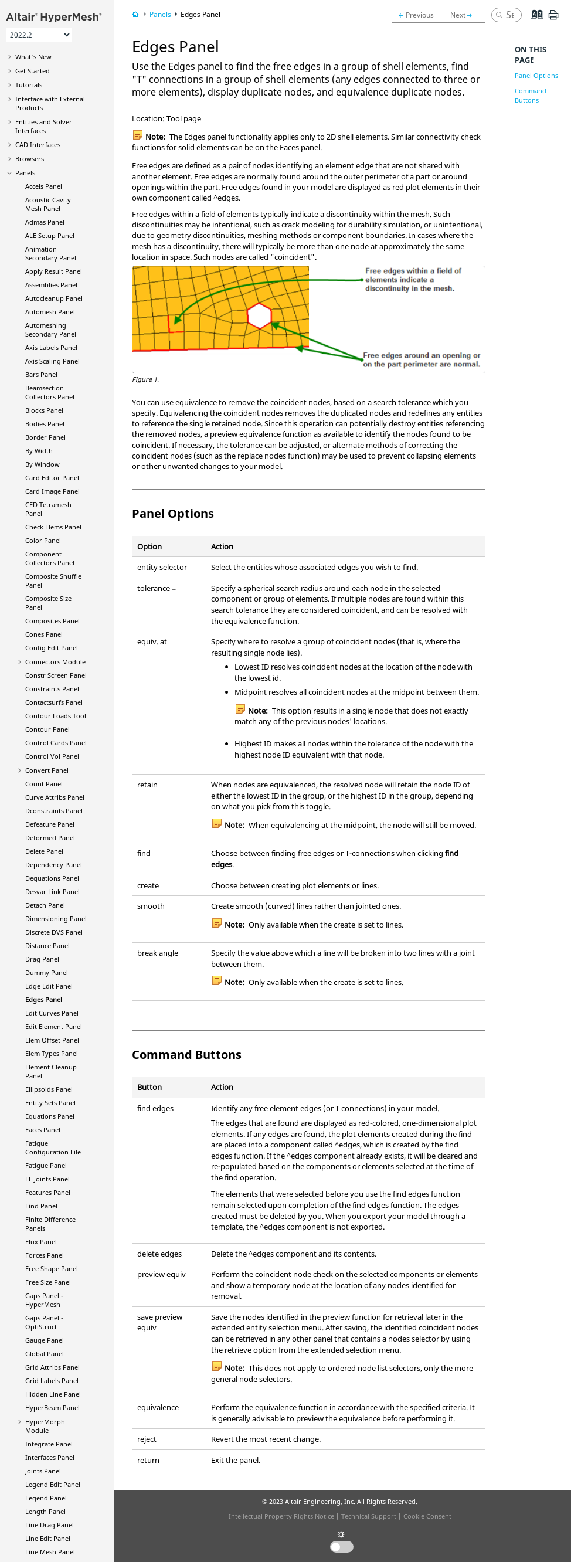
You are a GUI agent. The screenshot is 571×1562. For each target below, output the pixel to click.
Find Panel (41, 1205)
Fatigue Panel (46, 1165)
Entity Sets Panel (50, 1102)
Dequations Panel (52, 878)
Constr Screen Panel (56, 675)
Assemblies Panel (51, 284)
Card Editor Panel (52, 477)
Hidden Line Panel (53, 1394)
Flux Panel (41, 1241)
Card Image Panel (52, 491)
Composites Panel (52, 620)
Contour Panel (47, 729)
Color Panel (43, 540)
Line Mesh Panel (50, 1551)
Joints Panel (43, 1470)
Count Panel (44, 783)
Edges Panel (43, 999)
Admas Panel (44, 222)
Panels (25, 172)
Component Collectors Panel (49, 558)
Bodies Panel (44, 423)
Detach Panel (45, 905)
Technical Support (368, 1516)
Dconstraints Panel (54, 810)
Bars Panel (41, 374)
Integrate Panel (49, 1443)
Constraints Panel (52, 688)
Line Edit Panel (47, 1538)
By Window (42, 464)
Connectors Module (55, 661)
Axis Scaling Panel (52, 360)
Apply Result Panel (53, 271)
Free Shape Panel (51, 1268)
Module (45, 1426)
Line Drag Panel (49, 1524)
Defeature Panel (49, 824)
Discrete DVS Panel (54, 932)
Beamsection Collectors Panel (49, 392)
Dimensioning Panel (56, 918)
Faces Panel (42, 1129)
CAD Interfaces (37, 144)
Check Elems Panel (53, 526)
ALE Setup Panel (49, 235)
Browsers (29, 158)
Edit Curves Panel (52, 1012)
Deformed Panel (50, 837)
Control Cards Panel (56, 742)
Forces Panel (44, 1255)
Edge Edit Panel (49, 986)
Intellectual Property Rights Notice (281, 1516)
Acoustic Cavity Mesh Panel (48, 204)
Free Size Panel (48, 1282)
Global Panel (44, 1353)
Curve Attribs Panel (54, 797)
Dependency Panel (53, 864)
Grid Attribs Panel (52, 1367)
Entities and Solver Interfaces (43, 126)
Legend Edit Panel (52, 1484)
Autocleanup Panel (54, 298)
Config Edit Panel (51, 647)
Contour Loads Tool (55, 715)
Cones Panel (44, 634)
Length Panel (45, 1511)
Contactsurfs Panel (54, 702)
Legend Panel (46, 1497)
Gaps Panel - (44, 1300)
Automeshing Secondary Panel (50, 329)
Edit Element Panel (53, 1026)
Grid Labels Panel (52, 1380)
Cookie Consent (427, 1516)
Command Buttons (530, 95)
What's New (33, 56)
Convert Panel (47, 770)
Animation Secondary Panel (50, 253)
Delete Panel (44, 851)
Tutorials (28, 84)
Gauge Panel (44, 1340)
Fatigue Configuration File (53, 1147)
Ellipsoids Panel (49, 1089)
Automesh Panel (50, 311)
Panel (52, 1407)
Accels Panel (43, 186)
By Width (39, 450)
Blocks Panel (44, 410)
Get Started (32, 70)
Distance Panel (47, 945)
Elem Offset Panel (52, 1039)
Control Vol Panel (52, 756)
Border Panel (45, 437)
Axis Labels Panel (51, 347)
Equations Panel (49, 1116)
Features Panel (47, 1192)
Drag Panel (42, 959)
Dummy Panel (46, 972)
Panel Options (536, 75)
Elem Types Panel (51, 1053)
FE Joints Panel (47, 1178)
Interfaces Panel (49, 1457)
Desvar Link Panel (52, 891)
